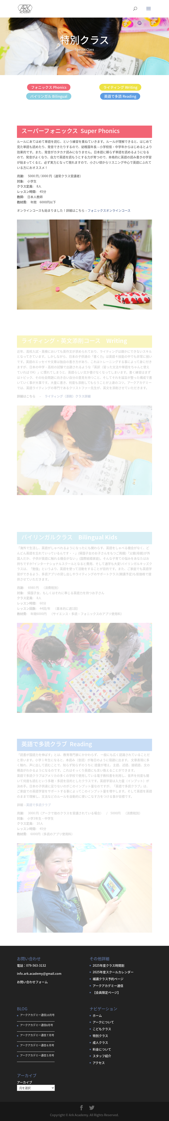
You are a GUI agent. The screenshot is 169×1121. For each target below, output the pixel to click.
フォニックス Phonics (48, 87)
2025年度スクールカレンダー (113, 972)
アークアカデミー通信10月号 (37, 1015)
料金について (102, 1049)
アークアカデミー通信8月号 (36, 1025)
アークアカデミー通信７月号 (37, 1035)
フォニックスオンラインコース (109, 210)
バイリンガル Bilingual (48, 96)
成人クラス (100, 1042)
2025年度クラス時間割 (108, 965)
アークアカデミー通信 (108, 985)
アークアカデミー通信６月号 (37, 1045)
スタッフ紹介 (102, 1056)
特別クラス (100, 1035)
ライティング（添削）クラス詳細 (68, 396)
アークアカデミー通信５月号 (37, 1055)
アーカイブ (24, 1082)
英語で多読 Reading (120, 96)
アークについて (103, 1022)
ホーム (97, 1015)
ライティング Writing (120, 87)
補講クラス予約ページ (108, 979)
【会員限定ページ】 (106, 992)
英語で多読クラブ (38, 804)
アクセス (99, 1062)
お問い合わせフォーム (32, 982)
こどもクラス (102, 1029)
